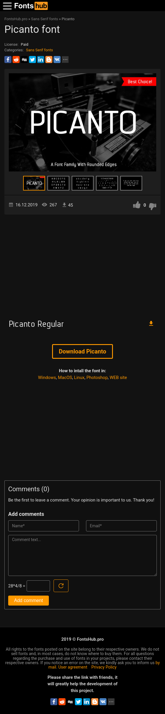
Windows (47, 377)
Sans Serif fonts (39, 50)
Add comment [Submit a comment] (28, 600)
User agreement (72, 667)
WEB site (118, 377)
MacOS (65, 377)
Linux (79, 377)
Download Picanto (82, 351)
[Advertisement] (82, 264)
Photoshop (97, 377)
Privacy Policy (103, 667)
